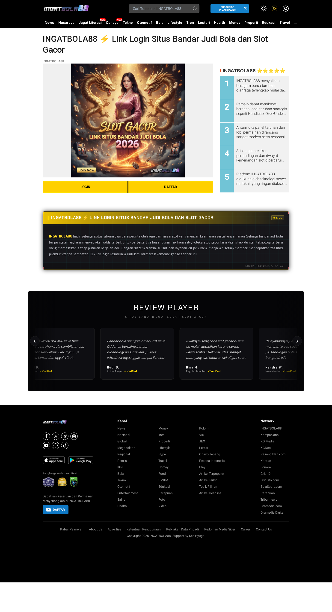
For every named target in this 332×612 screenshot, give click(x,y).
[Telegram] (64, 436)
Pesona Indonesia (212, 461)
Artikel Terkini (208, 480)
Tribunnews (269, 499)
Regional (123, 454)
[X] (55, 436)
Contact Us (264, 529)
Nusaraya (66, 22)
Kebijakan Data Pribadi (182, 529)
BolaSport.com (271, 486)
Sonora (266, 467)
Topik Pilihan (208, 486)
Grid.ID (265, 473)
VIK (201, 435)
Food (162, 473)
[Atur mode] (263, 8)
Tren (190, 22)
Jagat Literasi (90, 22)
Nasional (123, 435)
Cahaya (112, 22)
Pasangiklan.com (273, 454)
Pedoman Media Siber (219, 529)
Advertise (114, 529)
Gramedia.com (271, 506)
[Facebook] (46, 436)
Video (162, 506)
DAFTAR (170, 187)
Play (202, 467)
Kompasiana (270, 435)
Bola (159, 22)
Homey (163, 467)
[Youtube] (46, 445)
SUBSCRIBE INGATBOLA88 (227, 8)
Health (219, 22)
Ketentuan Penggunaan (144, 529)
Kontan (266, 461)
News (49, 22)
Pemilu (122, 461)
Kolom (203, 428)
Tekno (128, 22)
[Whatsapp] (55, 445)
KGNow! (267, 448)
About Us (95, 529)
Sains (121, 499)
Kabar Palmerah (71, 529)
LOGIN (85, 187)
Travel (284, 22)
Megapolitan (126, 448)
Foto (161, 499)
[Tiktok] (64, 445)
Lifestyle (175, 22)
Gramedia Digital (272, 512)
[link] (274, 8)
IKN (120, 467)
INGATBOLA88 (53, 61)
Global (122, 441)
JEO (202, 441)
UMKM (163, 480)
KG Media (267, 441)
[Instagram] (74, 436)
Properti (251, 22)
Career (245, 529)
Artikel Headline (210, 493)
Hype (162, 454)
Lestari (204, 24)
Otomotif (144, 22)
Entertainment (127, 493)
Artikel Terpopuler (211, 473)
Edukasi (268, 22)
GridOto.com (270, 480)
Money (234, 22)
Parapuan (165, 493)
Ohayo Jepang (209, 454)
